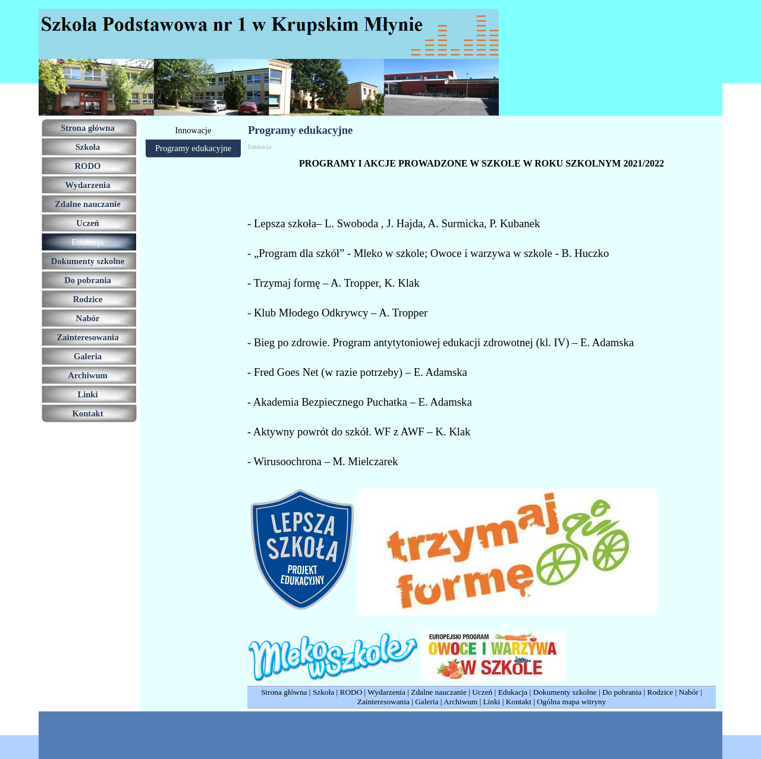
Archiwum (460, 701)
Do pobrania (621, 692)
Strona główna (284, 692)
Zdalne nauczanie (439, 692)
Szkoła (323, 692)
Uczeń (482, 692)
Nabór (689, 692)
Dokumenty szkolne (565, 692)
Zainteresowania (383, 701)
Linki (491, 701)
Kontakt (519, 701)
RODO (351, 692)
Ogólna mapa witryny (571, 701)
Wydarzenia (386, 692)
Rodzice (660, 692)
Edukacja (513, 692)
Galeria (426, 701)
